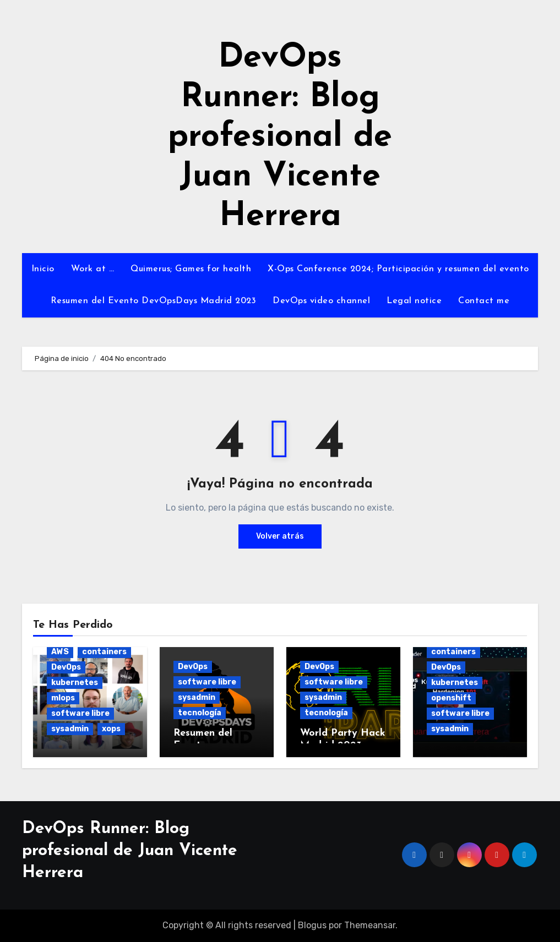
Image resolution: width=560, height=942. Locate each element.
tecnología (199, 713)
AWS (60, 651)
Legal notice (414, 301)
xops (111, 728)
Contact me (483, 301)
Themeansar (369, 925)
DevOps (66, 667)
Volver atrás (280, 536)
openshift (451, 698)
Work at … (93, 269)
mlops (63, 698)
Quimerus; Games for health (191, 269)
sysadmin (70, 728)
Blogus (312, 925)
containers (104, 651)
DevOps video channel (321, 301)
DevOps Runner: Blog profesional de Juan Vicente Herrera (280, 137)
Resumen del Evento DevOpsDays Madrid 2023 (154, 301)
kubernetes (74, 682)
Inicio (43, 269)
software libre (80, 713)
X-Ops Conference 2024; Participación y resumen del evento (398, 269)
